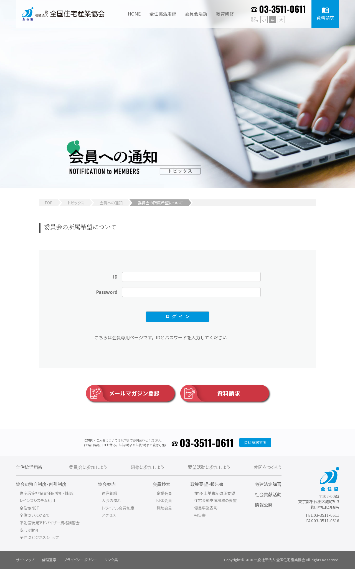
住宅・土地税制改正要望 (214, 493)
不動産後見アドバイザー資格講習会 (50, 522)
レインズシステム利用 (37, 500)
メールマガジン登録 (123, 393)
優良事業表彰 (205, 508)
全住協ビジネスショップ (39, 537)
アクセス (109, 515)
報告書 (200, 515)
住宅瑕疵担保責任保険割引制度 (47, 493)
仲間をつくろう (268, 467)
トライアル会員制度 (118, 508)
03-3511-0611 (282, 8)
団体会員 (164, 500)
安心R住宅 (29, 530)
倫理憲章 (49, 559)
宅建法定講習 (268, 484)
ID (115, 276)
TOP (48, 202)
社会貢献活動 (268, 494)
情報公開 (264, 504)
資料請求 (210, 393)
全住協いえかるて (35, 515)
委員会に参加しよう (88, 467)
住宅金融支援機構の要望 (215, 500)
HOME (134, 13)
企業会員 (164, 493)
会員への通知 (111, 202)
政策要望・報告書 (207, 484)
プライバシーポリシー (80, 559)
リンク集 (111, 559)
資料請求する (255, 442)
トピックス (76, 202)
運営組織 (109, 493)
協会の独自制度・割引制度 (41, 484)
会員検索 (161, 484)
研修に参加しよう (147, 467)
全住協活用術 (29, 467)
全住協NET (29, 508)
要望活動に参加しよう (209, 467)
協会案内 (107, 484)
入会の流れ (111, 500)
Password (107, 292)
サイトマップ (25, 559)
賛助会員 (164, 508)
